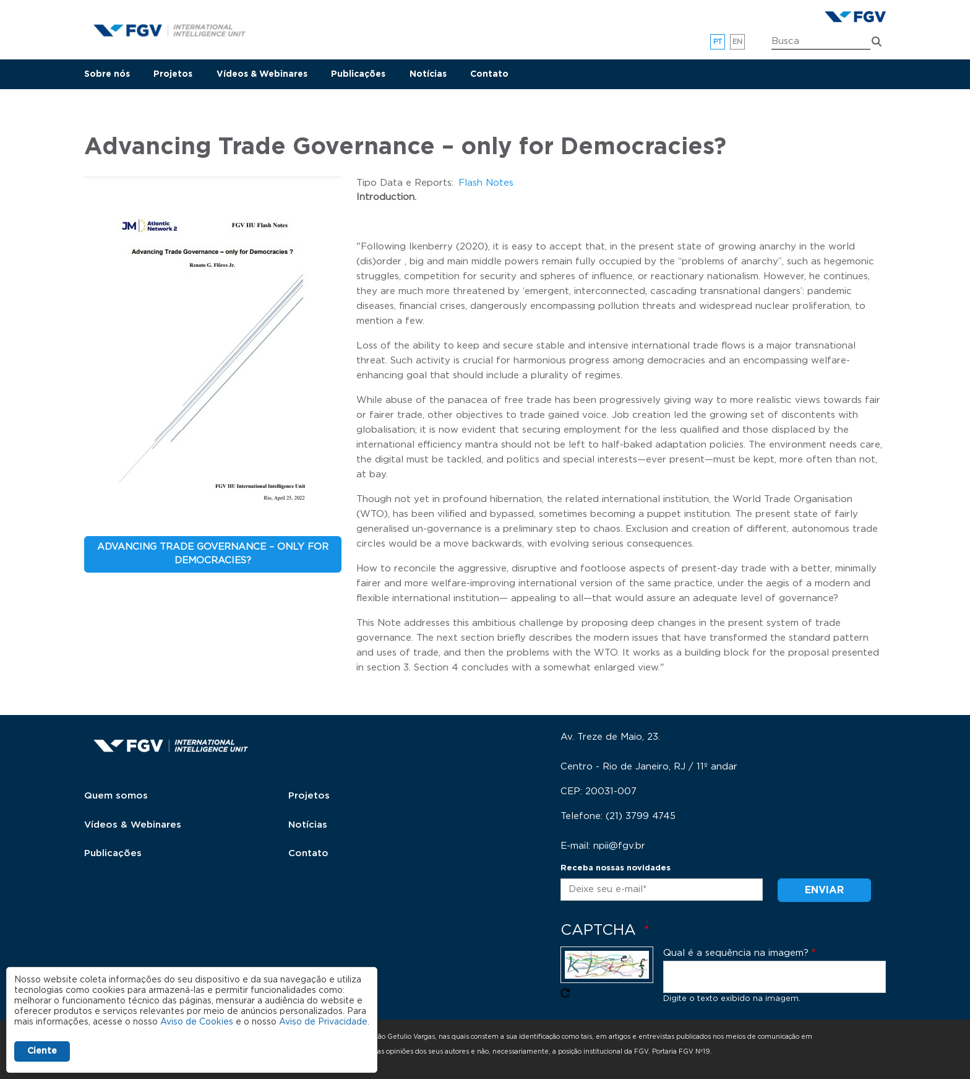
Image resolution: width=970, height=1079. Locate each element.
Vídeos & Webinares (262, 74)
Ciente (42, 1051)
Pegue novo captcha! (565, 993)
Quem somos (116, 795)
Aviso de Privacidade (323, 1022)
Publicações (358, 74)
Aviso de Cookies (196, 1022)
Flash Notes (485, 183)
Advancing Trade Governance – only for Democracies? (212, 554)
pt (718, 41)
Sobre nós (107, 74)
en (737, 41)
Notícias (428, 74)
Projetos (172, 74)
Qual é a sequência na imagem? (736, 953)
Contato (489, 74)
